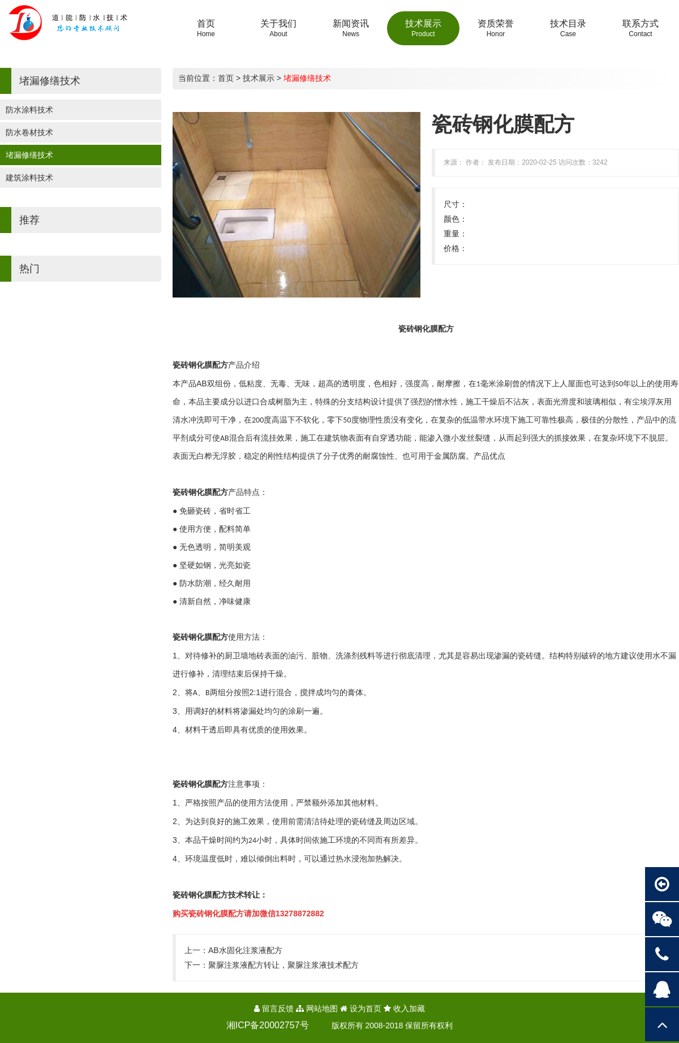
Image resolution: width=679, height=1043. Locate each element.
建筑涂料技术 (29, 177)
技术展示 (258, 78)
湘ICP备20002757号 (267, 1025)
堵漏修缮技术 (29, 155)
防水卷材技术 (29, 132)
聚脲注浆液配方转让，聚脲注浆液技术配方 (283, 964)
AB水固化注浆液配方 (245, 950)
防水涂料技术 (29, 109)
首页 (226, 78)
